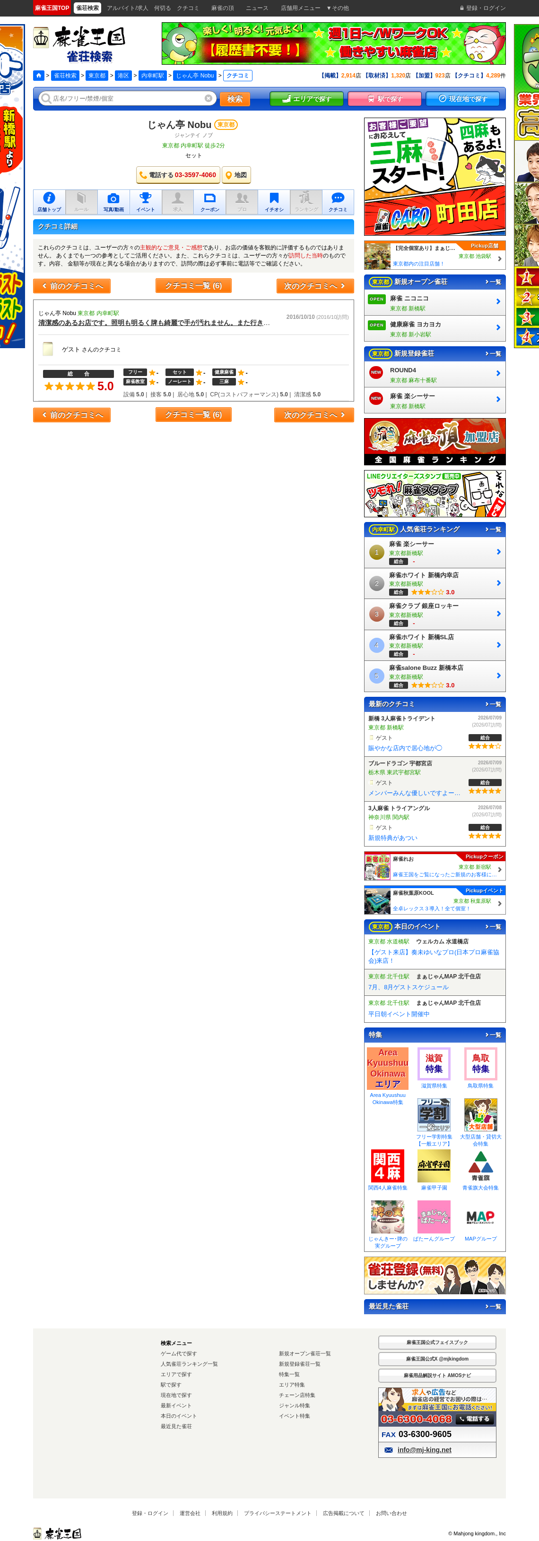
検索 (235, 99)
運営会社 (190, 1513)
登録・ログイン (150, 1513)
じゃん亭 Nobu (195, 75)
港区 (123, 75)
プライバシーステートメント (278, 1513)
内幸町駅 (152, 75)
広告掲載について (344, 1513)
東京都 (96, 75)
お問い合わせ (391, 1513)
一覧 (492, 282)
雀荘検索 (65, 75)
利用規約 (222, 1513)
